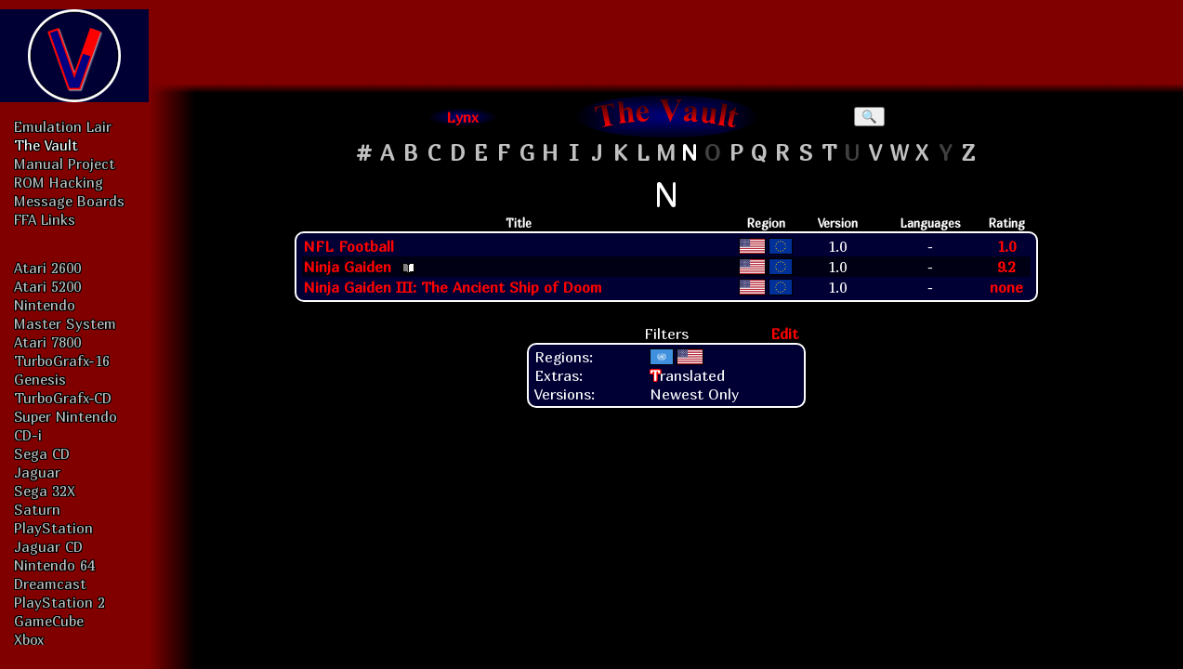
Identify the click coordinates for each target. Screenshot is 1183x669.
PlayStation (53, 527)
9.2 (1006, 266)
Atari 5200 (47, 286)
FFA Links (44, 219)
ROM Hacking (58, 182)
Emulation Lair (63, 126)
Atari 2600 (47, 267)
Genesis (40, 379)
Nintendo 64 (54, 565)
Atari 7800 (47, 342)
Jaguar (37, 472)
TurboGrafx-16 (62, 360)
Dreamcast (50, 583)
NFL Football (348, 246)
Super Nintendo (65, 416)
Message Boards (69, 200)
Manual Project (64, 163)
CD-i (28, 434)
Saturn (37, 509)
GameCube (49, 620)
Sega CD (42, 453)
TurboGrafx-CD (63, 397)
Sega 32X (44, 490)
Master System (65, 323)
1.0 (1006, 246)
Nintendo (44, 304)
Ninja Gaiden (347, 266)
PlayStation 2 (59, 602)
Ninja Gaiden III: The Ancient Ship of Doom (452, 287)
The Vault (46, 145)
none (1006, 287)
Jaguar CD (48, 546)
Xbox (29, 639)
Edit (784, 333)
